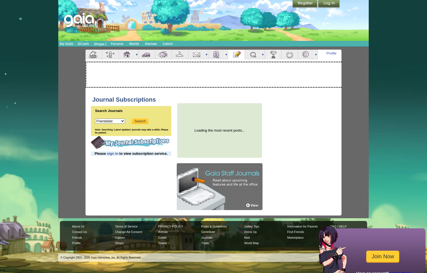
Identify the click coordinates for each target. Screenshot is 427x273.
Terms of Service (126, 226)
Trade (205, 243)
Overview (94, 54)
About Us (78, 226)
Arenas (163, 231)
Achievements (273, 54)
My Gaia (66, 43)
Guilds (162, 237)
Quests (253, 54)
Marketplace (295, 237)
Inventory (180, 54)
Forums (117, 43)
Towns (162, 243)
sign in (112, 153)
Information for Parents (302, 226)
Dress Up (250, 231)
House (127, 54)
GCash (83, 43)
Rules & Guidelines (214, 226)
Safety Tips (251, 226)
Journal (236, 54)
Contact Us (79, 231)
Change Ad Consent (128, 231)
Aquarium (163, 54)
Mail (196, 54)
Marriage (289, 54)
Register (305, 4)
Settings (306, 54)
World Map (251, 243)
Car (147, 54)
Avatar (110, 54)
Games (151, 43)
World (134, 43)
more (136, 54)
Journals (207, 237)
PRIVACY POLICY (170, 226)
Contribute (208, 231)
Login (329, 4)
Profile (332, 53)
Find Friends (295, 231)
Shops (100, 44)
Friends (216, 54)
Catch (168, 43)
